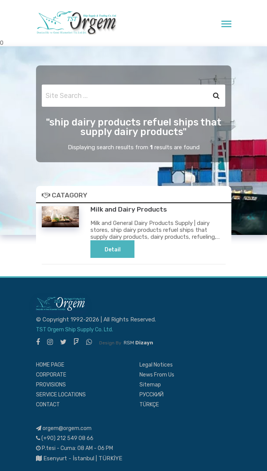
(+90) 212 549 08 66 (64, 438)
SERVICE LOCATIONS (61, 394)
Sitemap (150, 384)
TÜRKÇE (149, 404)
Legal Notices (156, 365)
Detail (113, 249)
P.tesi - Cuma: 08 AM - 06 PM (74, 448)
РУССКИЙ (151, 394)
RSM (138, 343)
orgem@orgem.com (64, 428)
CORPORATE (51, 375)
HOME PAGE (50, 365)
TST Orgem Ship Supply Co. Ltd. (74, 329)
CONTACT (48, 404)
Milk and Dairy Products (128, 209)
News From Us (156, 375)
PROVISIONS (51, 384)
